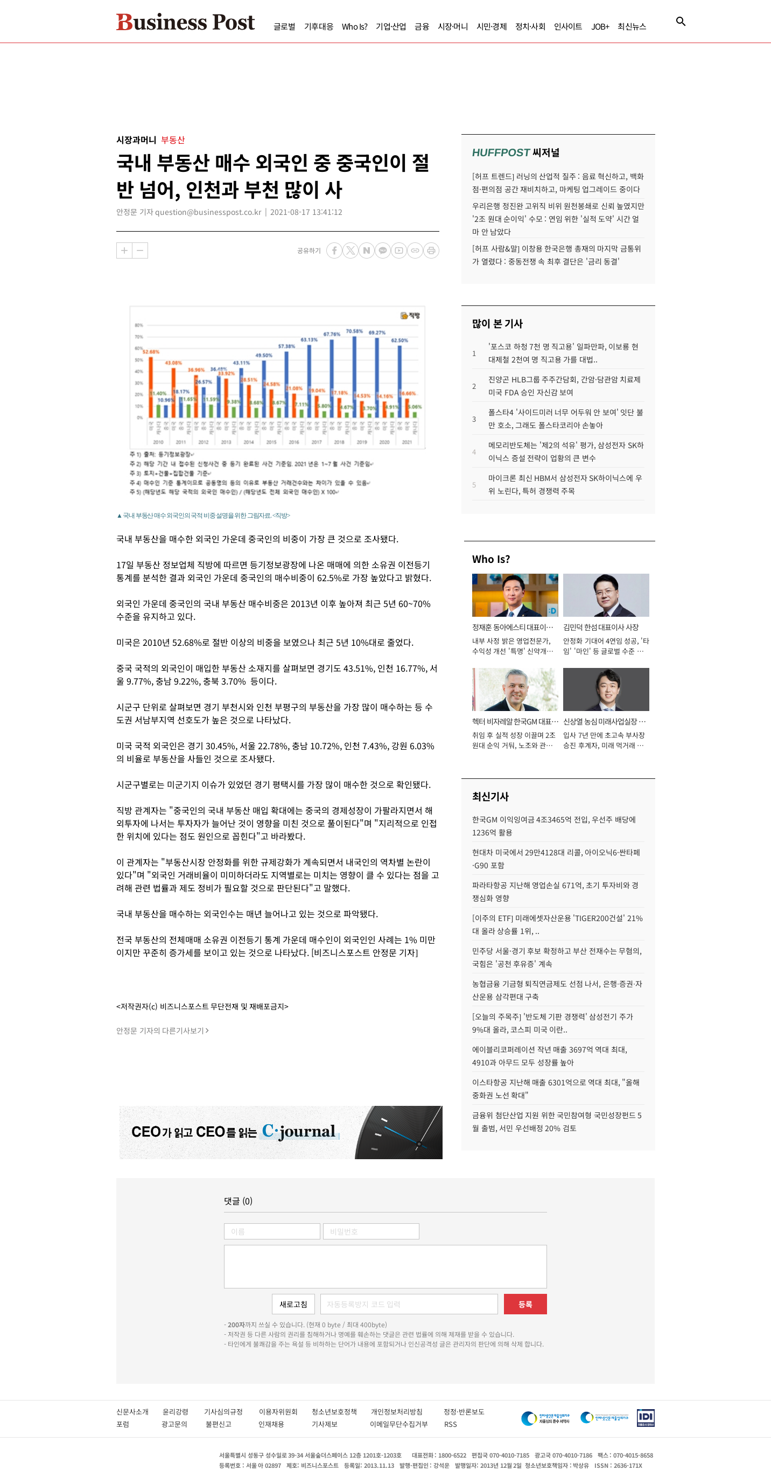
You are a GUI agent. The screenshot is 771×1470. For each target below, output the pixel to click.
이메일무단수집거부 (401, 1424)
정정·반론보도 (464, 1411)
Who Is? (354, 26)
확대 (124, 250)
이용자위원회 (285, 1411)
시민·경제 (491, 26)
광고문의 (178, 1424)
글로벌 (285, 26)
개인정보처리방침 (407, 1411)
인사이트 (568, 26)
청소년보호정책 (341, 1411)
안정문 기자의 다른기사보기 (160, 1030)
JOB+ (600, 26)
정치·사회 (530, 26)
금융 (422, 26)
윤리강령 (183, 1411)
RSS (450, 1424)
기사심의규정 (231, 1411)
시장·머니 (453, 26)
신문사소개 (139, 1411)
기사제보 (335, 1424)
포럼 (133, 1424)
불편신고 (226, 1424)
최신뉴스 (632, 26)
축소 (140, 250)
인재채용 (279, 1424)
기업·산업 (391, 26)
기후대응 (319, 26)
